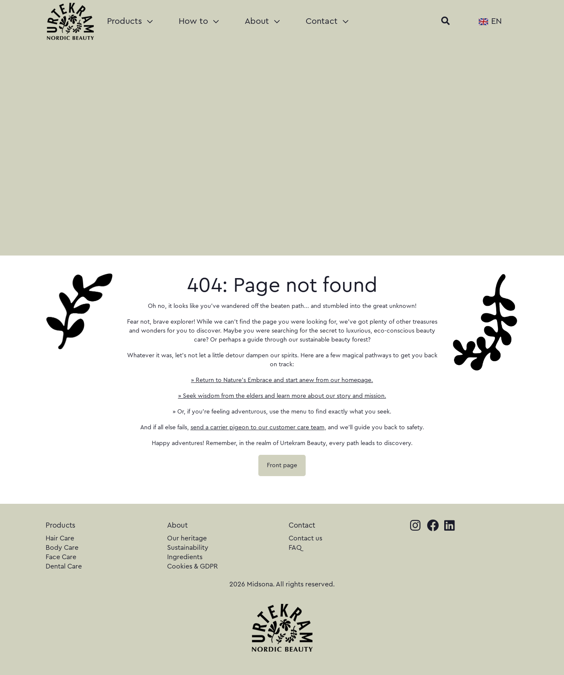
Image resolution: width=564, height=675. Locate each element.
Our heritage (187, 538)
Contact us (305, 538)
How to (199, 21)
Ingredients (184, 557)
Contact (327, 21)
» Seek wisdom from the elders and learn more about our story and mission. (282, 396)
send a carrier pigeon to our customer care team (257, 428)
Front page (282, 465)
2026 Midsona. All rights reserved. (282, 584)
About (262, 21)
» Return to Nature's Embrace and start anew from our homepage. (282, 380)
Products (130, 21)
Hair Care (60, 538)
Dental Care (64, 566)
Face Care (61, 557)
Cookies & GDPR (192, 566)
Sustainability (187, 547)
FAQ (295, 547)
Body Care (62, 547)
